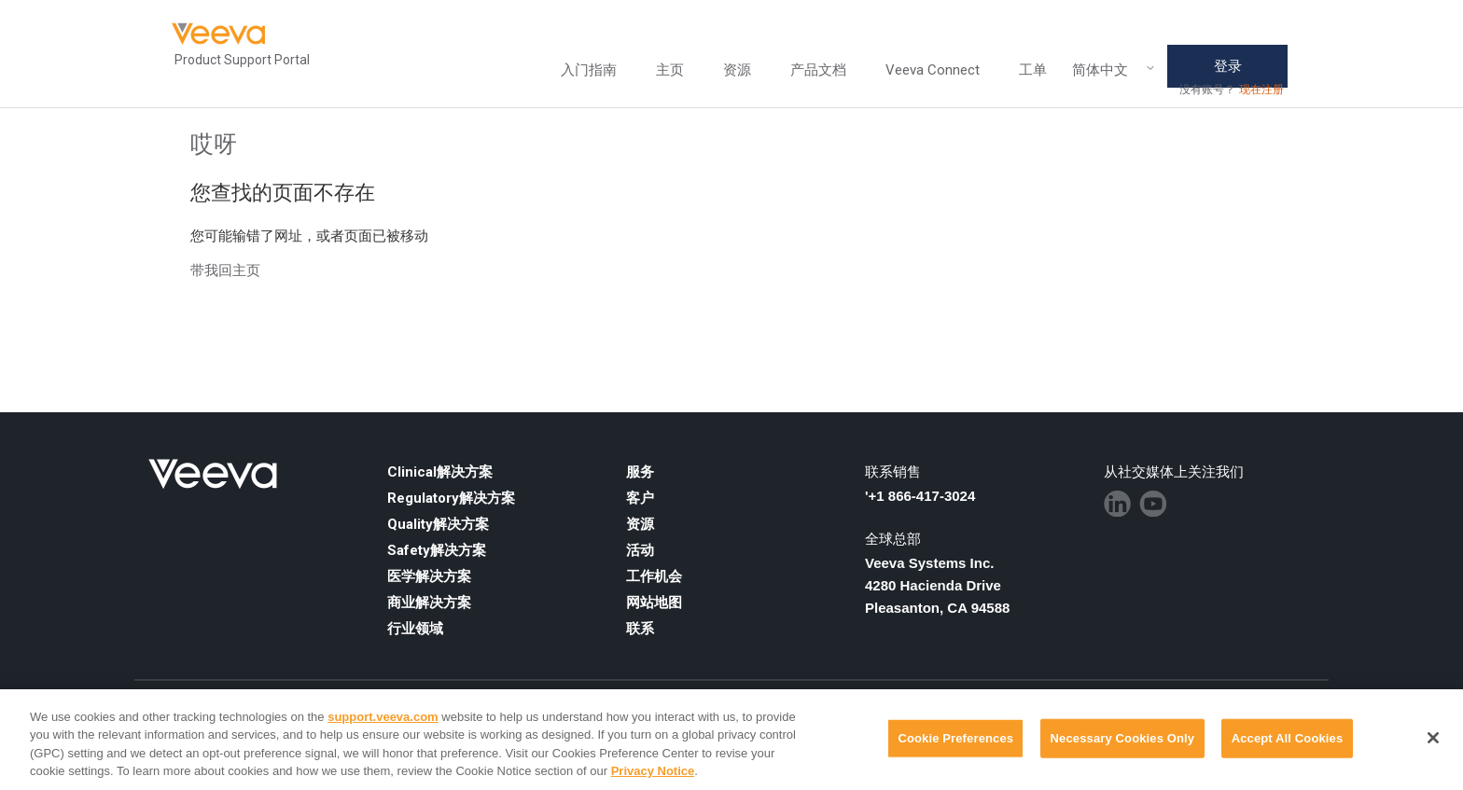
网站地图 (654, 602)
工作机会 (654, 576)
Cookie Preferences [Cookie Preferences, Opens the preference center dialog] (955, 738)
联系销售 (893, 472)
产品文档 (818, 70)
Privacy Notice (653, 771)
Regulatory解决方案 (451, 498)
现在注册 (1261, 89)
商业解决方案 (429, 602)
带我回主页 (225, 270)
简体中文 (1114, 70)
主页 (670, 70)
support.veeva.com (383, 717)
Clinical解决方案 (440, 472)
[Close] (1433, 737)
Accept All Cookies (1288, 738)
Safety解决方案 (436, 550)
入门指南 (589, 70)
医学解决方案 (429, 576)
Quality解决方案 (438, 524)
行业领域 (415, 628)
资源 (737, 70)
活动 (640, 550)
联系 (640, 628)
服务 (640, 472)
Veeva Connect (932, 70)
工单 (1033, 70)
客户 (640, 498)
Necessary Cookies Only (1123, 738)
